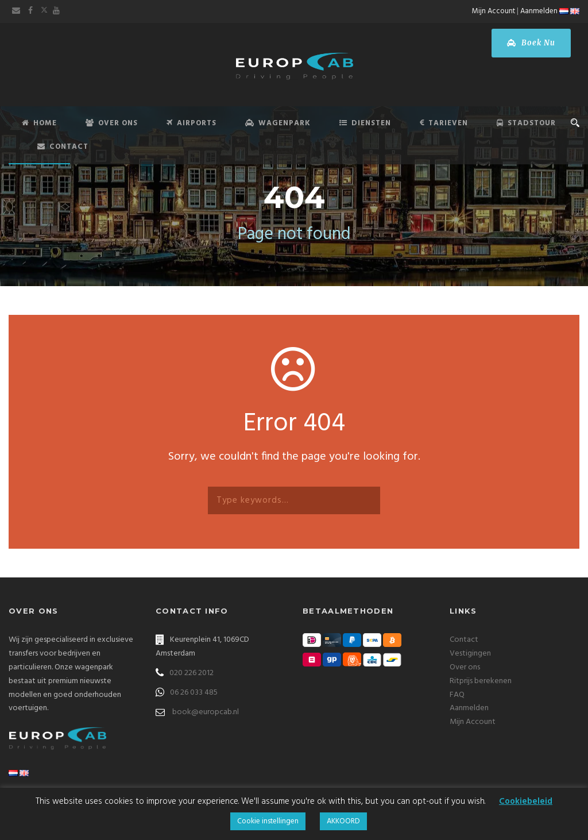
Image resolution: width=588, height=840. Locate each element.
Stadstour (526, 123)
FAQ (457, 695)
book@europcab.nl (205, 712)
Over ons (465, 667)
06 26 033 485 (194, 692)
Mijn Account (493, 11)
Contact (62, 147)
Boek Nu (531, 43)
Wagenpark (278, 123)
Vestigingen (470, 653)
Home (39, 123)
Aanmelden (539, 11)
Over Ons (112, 123)
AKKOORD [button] (343, 821)
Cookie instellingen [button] (268, 821)
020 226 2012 (191, 673)
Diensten (365, 123)
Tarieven (444, 123)
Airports (191, 123)
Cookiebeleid (525, 801)
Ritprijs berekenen (481, 681)
